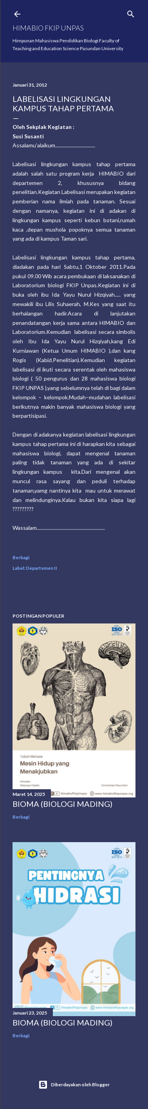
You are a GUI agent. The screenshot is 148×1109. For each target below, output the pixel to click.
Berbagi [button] (21, 557)
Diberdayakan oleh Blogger (74, 1084)
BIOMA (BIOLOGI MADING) (62, 803)
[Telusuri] (130, 12)
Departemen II (41, 568)
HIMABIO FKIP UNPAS (48, 28)
